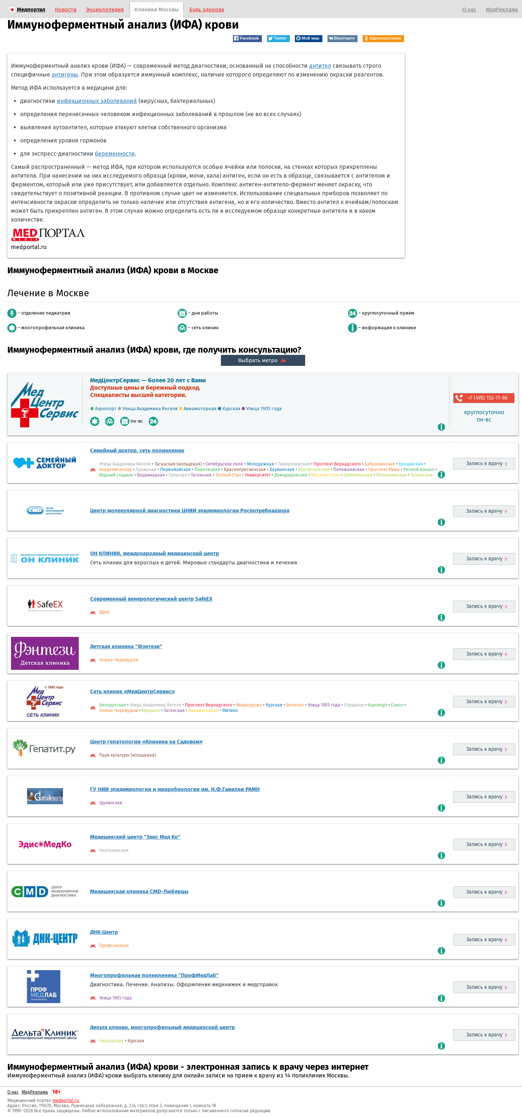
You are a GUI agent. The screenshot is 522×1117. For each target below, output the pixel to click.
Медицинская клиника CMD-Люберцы (139, 891)
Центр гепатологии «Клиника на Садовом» (146, 741)
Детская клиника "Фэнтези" (126, 646)
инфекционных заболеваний (97, 100)
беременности (115, 153)
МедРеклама (502, 9)
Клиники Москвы (156, 9)
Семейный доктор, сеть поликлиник (137, 450)
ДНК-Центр (104, 932)
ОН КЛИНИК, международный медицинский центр (154, 553)
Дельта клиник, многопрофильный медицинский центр (162, 1027)
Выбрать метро (263, 360)
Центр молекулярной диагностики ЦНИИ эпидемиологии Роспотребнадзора (189, 510)
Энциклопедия (105, 9)
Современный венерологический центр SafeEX (151, 598)
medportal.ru (65, 1100)
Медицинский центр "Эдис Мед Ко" (135, 837)
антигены (65, 74)
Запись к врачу (484, 463)
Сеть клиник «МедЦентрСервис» (132, 691)
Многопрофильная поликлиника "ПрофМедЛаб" (154, 975)
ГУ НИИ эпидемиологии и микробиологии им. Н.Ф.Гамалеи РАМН (175, 789)
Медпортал (31, 9)
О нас (469, 9)
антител (320, 65)
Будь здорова (206, 9)
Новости (66, 9)
